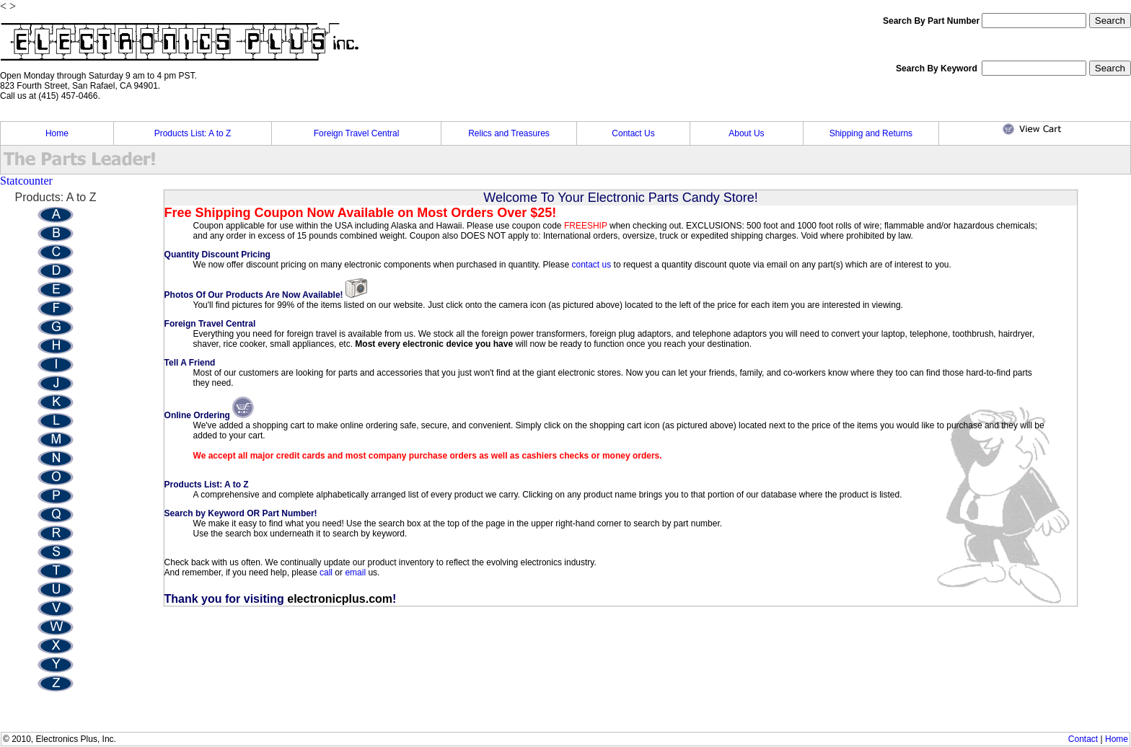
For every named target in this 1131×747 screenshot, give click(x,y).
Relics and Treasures (509, 133)
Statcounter (26, 180)
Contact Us (633, 133)
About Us (746, 133)
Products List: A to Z (193, 133)
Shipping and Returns (870, 133)
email (355, 572)
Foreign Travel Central (357, 133)
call (327, 572)
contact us (592, 265)
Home (57, 133)
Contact (1083, 739)
